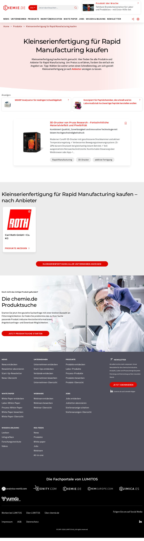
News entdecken (9, 364)
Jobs (36, 446)
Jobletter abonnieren (76, 403)
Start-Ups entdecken (44, 368)
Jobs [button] (81, 19)
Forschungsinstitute (11, 441)
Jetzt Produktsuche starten (25, 333)
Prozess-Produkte (74, 373)
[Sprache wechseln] (138, 19)
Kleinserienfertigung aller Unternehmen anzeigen (72, 263)
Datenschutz (32, 521)
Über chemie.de (52, 512)
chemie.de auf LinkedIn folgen (122, 391)
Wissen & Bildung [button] (96, 19)
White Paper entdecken (13, 398)
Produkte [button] (33, 19)
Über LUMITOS (33, 512)
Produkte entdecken (75, 364)
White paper (39, 441)
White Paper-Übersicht (13, 416)
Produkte (38, 437)
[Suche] (76, 7)
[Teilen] (133, 19)
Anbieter (76, 69)
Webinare (38, 450)
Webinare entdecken (43, 398)
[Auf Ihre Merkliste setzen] (125, 123)
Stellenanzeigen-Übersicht (79, 412)
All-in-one (38, 455)
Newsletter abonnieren (13, 368)
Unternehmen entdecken (46, 364)
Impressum (7, 521)
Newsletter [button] (114, 19)
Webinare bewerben (43, 403)
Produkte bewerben (75, 377)
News (36, 432)
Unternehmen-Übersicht (45, 382)
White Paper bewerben (12, 412)
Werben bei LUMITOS (12, 512)
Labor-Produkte (73, 368)
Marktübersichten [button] (51, 19)
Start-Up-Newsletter (12, 373)
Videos (5, 446)
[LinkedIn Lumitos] (140, 521)
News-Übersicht (9, 377)
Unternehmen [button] (18, 19)
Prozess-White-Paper (12, 407)
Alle (32, 7)
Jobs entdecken (73, 398)
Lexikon (5, 432)
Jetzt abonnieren (123, 384)
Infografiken (8, 437)
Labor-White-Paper (11, 403)
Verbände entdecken (43, 373)
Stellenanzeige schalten (77, 407)
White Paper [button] (70, 19)
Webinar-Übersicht (43, 407)
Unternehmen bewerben (45, 377)
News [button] (6, 19)
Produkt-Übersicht (75, 382)
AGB (19, 521)
